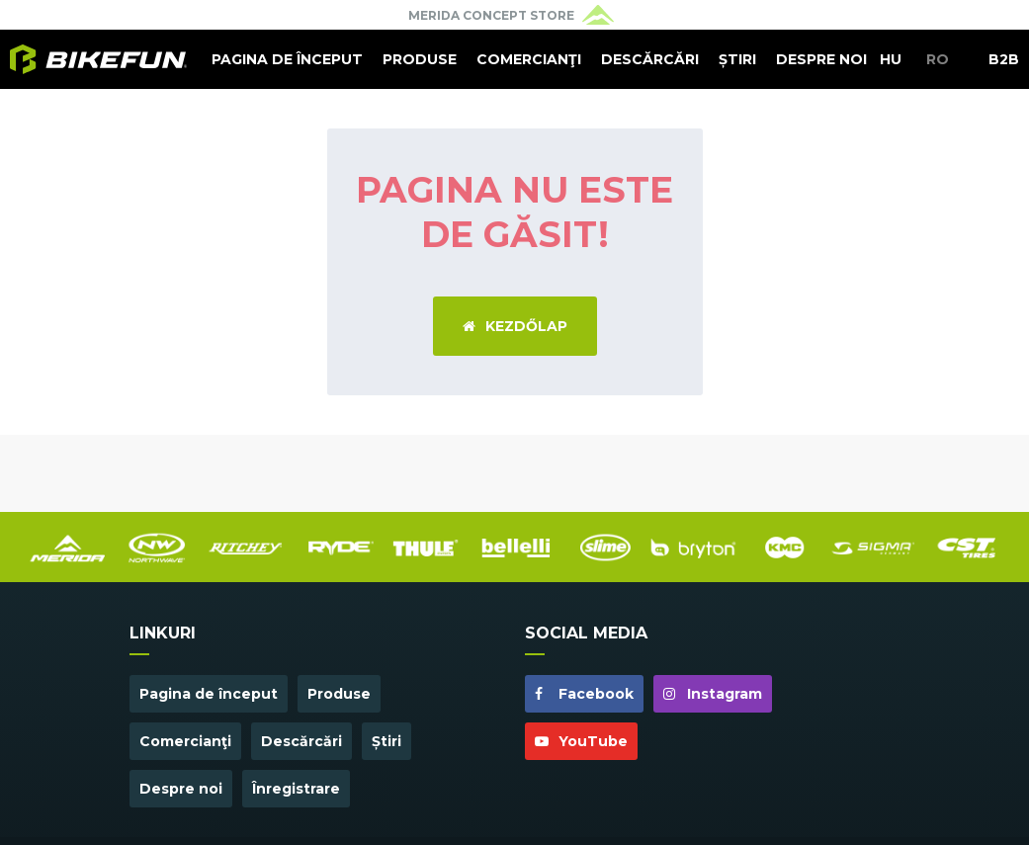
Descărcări (650, 59)
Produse (420, 59)
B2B (1003, 59)
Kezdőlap (515, 326)
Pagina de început (287, 59)
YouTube (581, 741)
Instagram (712, 694)
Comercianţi (528, 59)
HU (890, 59)
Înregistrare (296, 789)
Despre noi (821, 59)
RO (937, 59)
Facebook (584, 694)
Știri (737, 59)
